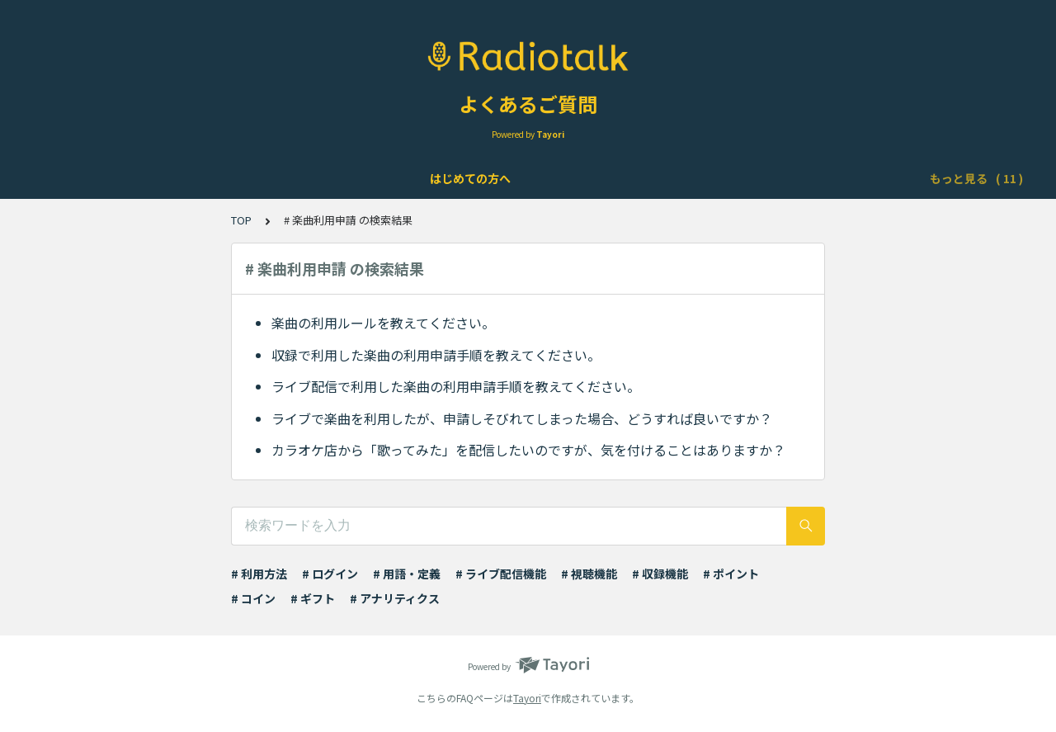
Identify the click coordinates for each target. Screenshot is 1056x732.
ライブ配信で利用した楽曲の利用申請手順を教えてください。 (455, 386)
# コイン (253, 598)
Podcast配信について (566, 178)
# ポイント (731, 573)
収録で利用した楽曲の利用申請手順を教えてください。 (436, 355)
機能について (321, 178)
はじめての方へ (96, 178)
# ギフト (312, 598)
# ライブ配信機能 (500, 573)
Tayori (527, 698)
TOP (241, 220)
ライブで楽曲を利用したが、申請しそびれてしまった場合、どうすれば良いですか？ (521, 418)
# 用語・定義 (407, 573)
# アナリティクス (395, 598)
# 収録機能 (660, 573)
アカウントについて (212, 178)
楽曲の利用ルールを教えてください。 (383, 323)
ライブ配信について (431, 178)
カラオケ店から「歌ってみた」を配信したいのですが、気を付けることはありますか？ (528, 450)
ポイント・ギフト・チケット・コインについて (769, 178)
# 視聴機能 (589, 573)
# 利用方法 (259, 573)
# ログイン (330, 573)
